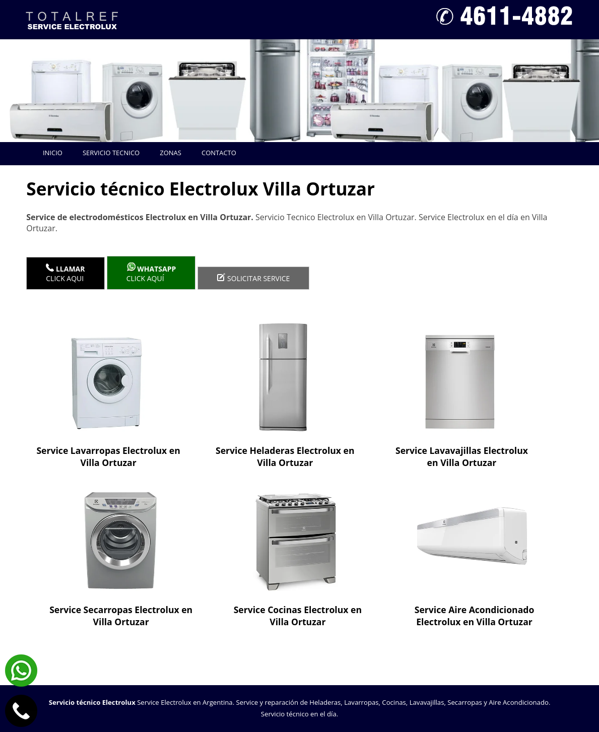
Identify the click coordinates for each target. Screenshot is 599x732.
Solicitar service (253, 278)
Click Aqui (65, 273)
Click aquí (151, 272)
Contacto (219, 152)
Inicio (52, 152)
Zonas (170, 152)
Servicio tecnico (111, 152)
